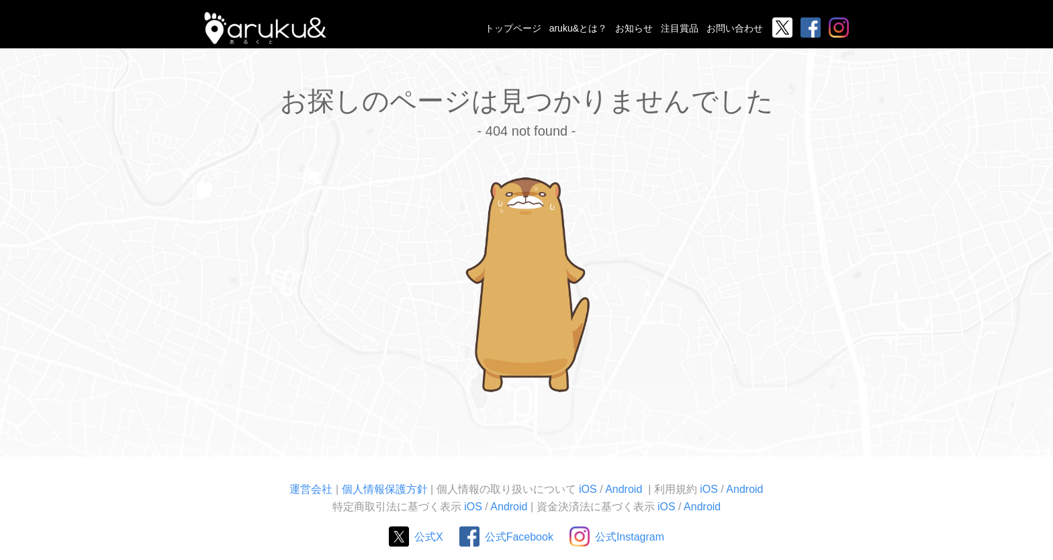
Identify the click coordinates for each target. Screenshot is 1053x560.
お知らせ (634, 28)
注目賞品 (679, 28)
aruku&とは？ (578, 28)
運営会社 (310, 489)
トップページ (513, 28)
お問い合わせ (734, 28)
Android (625, 489)
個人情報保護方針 (385, 489)
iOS (588, 489)
